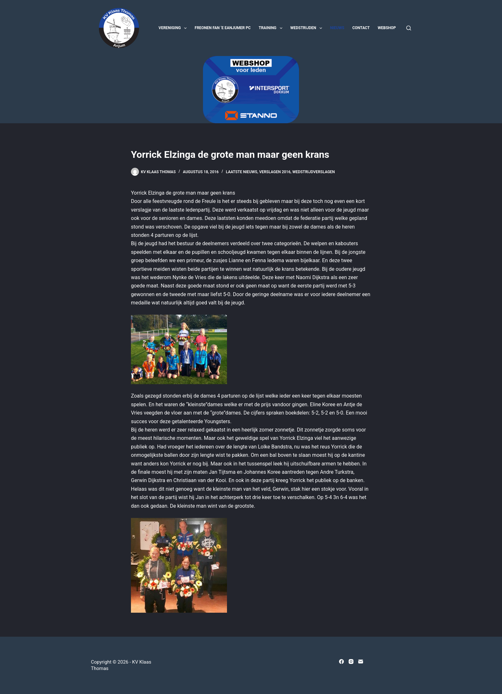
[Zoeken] (408, 28)
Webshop (387, 28)
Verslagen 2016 (274, 172)
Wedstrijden (307, 28)
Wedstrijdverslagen (313, 172)
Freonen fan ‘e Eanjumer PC (223, 28)
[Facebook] (341, 661)
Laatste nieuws (241, 172)
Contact (360, 28)
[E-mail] (360, 661)
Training (272, 28)
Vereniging (173, 28)
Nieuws (337, 28)
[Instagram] (351, 661)
